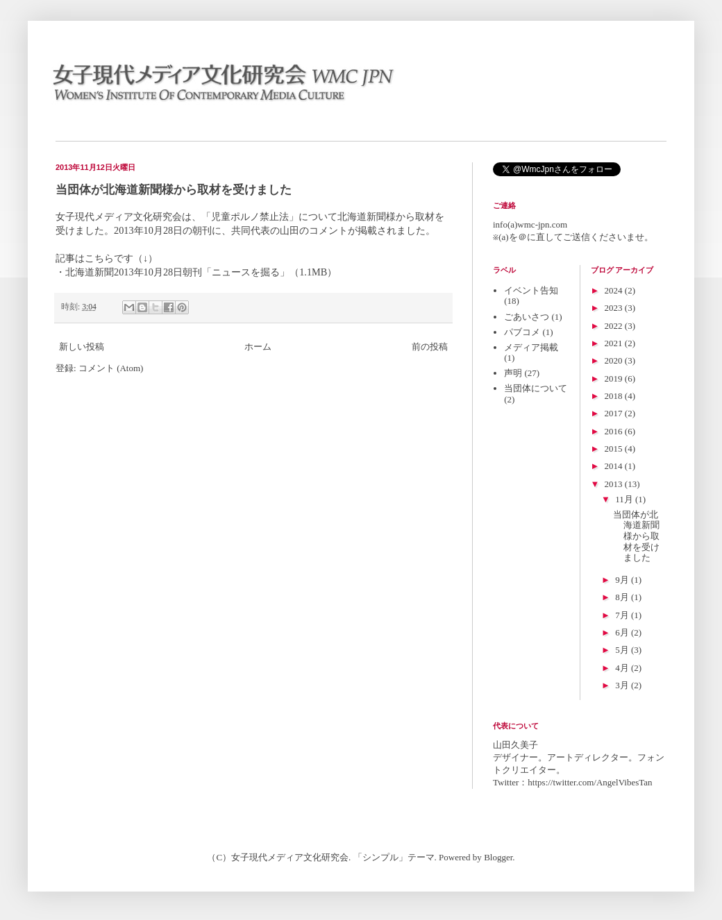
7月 (623, 615)
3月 (623, 685)
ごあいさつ (526, 317)
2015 (615, 448)
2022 (615, 326)
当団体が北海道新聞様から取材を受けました (174, 189)
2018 (615, 396)
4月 (623, 668)
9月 (623, 579)
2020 (615, 360)
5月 (623, 650)
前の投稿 (430, 346)
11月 (625, 499)
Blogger (498, 857)
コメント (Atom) (111, 368)
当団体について (535, 388)
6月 (623, 632)
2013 (615, 484)
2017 (615, 413)
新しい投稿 (81, 346)
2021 (615, 343)
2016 (615, 431)
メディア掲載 (531, 347)
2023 (615, 308)
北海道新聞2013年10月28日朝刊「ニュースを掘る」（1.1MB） (201, 272)
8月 (623, 597)
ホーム (257, 346)
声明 (513, 373)
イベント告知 (531, 290)
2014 (615, 466)
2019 (615, 378)
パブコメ (522, 332)
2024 (615, 290)
